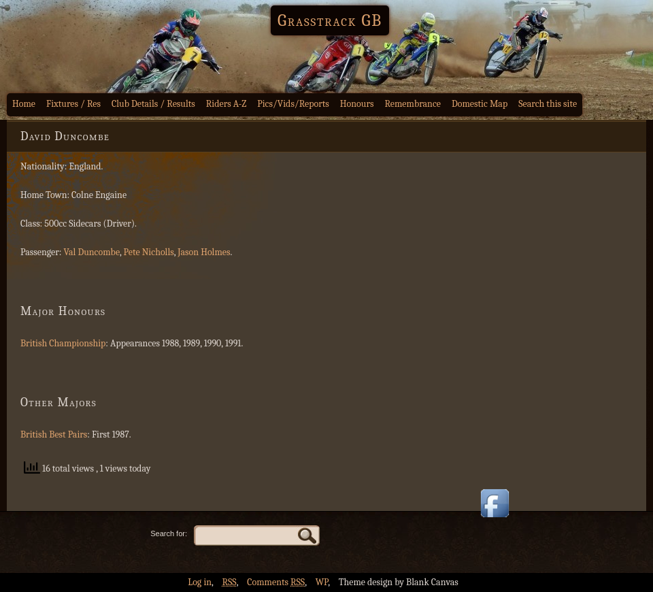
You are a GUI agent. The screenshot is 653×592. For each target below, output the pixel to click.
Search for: (168, 533)
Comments (276, 582)
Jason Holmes (204, 252)
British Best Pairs (53, 434)
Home (23, 104)
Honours (357, 104)
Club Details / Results (153, 104)
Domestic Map (479, 104)
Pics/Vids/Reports (293, 104)
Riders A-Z (226, 104)
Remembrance (412, 104)
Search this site (547, 104)
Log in (200, 582)
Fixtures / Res (73, 104)
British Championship (62, 343)
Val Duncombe (92, 252)
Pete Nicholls (149, 252)
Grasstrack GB (330, 20)
